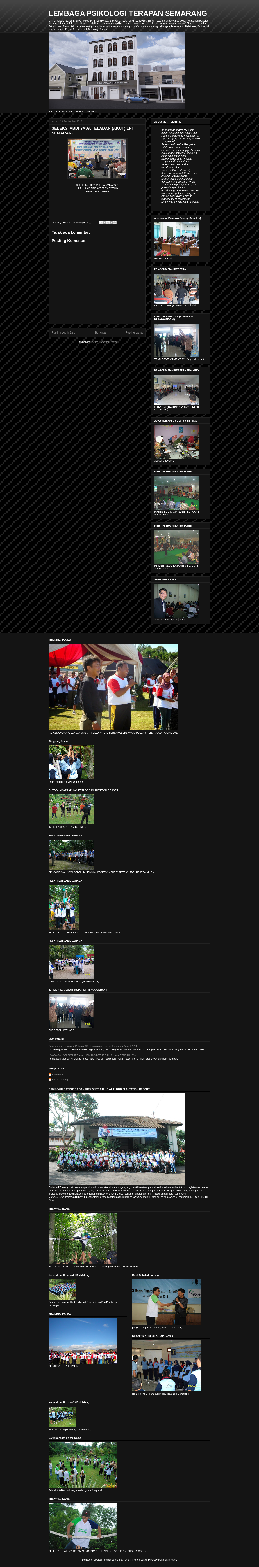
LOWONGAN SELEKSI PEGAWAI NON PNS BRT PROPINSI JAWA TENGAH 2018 (92, 1055)
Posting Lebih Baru (63, 332)
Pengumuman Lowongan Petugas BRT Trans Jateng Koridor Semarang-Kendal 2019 (93, 1046)
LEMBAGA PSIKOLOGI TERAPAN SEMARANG (128, 13)
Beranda (100, 332)
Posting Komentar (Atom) (103, 342)
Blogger (172, 1559)
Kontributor (58, 1074)
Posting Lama (134, 332)
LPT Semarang (60, 1079)
